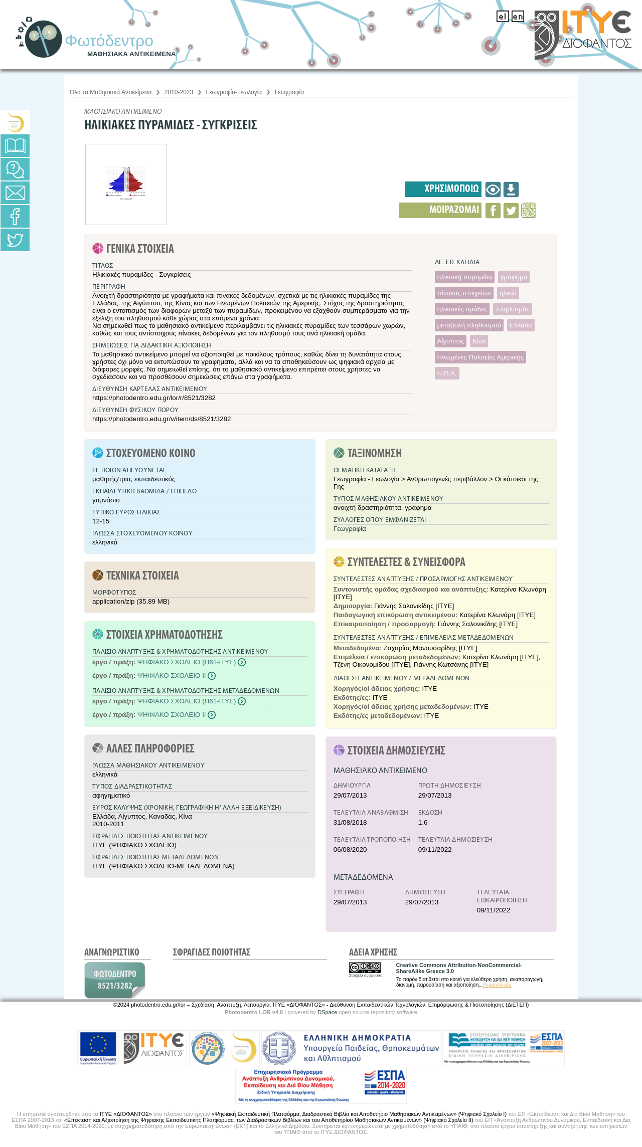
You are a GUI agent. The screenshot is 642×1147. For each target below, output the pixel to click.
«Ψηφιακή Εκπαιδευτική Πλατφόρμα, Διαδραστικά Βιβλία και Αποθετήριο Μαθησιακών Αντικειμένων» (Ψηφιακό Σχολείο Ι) (359, 1114)
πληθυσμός (513, 309)
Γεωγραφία (289, 92)
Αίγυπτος (450, 341)
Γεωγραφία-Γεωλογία (234, 92)
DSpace (327, 1012)
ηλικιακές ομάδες (462, 309)
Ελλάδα (521, 325)
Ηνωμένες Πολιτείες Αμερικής (480, 357)
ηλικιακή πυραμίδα (465, 277)
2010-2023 (179, 92)
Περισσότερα (497, 985)
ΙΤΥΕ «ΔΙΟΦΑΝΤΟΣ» (126, 1114)
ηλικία (508, 293)
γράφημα (514, 277)
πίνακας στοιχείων (464, 293)
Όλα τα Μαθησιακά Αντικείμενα (110, 92)
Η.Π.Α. (447, 373)
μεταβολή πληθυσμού (469, 325)
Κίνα (479, 341)
